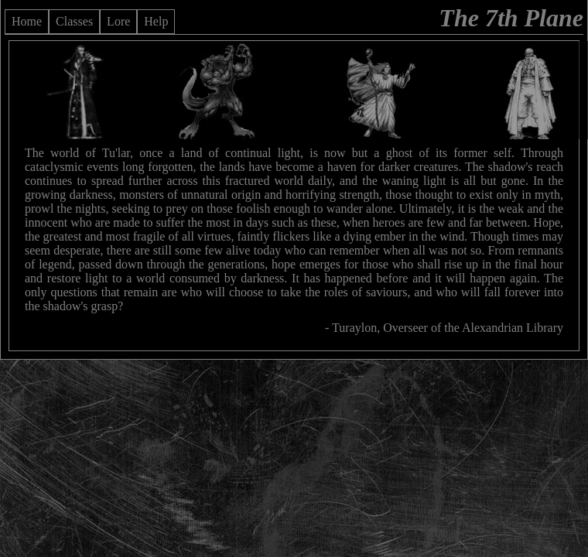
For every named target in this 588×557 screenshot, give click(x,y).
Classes (74, 21)
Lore (118, 21)
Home (27, 21)
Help (156, 21)
